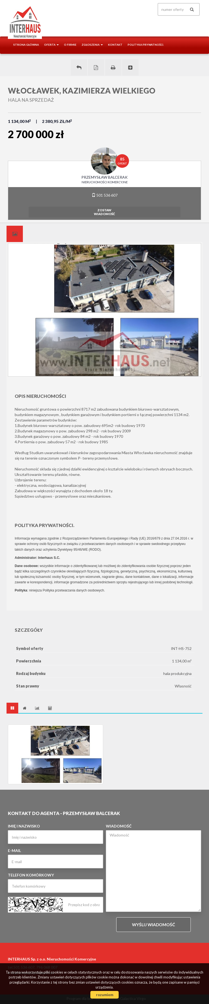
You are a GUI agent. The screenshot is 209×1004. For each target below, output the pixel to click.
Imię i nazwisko (24, 826)
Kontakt (115, 44)
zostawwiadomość (104, 212)
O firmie (70, 44)
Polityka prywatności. (146, 44)
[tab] (15, 234)
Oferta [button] (51, 44)
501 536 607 (105, 195)
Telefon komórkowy (31, 875)
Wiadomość (118, 826)
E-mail (14, 850)
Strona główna (26, 44)
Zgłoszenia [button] (92, 44)
